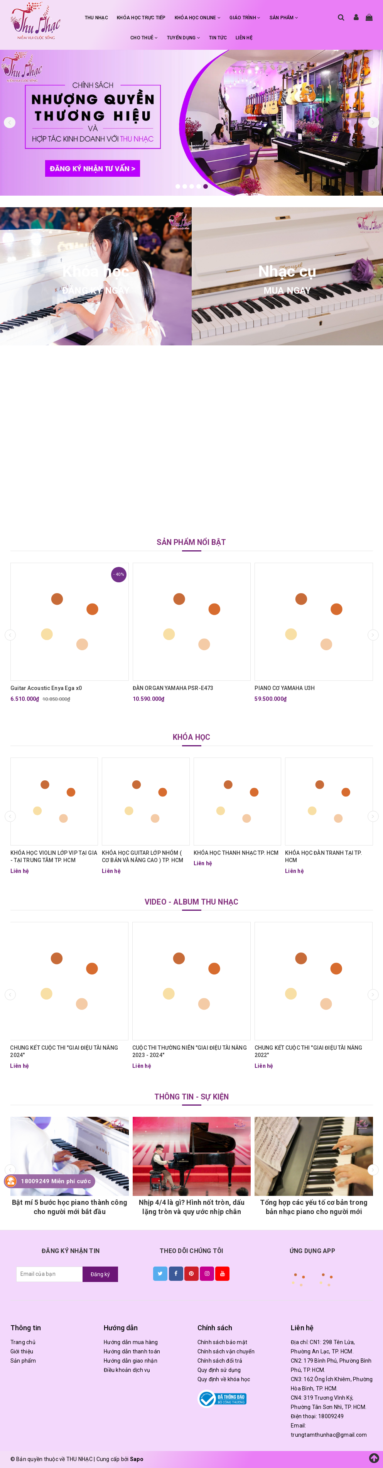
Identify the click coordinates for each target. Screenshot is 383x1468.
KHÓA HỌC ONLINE (198, 17)
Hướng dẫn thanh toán (132, 1351)
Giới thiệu (22, 1351)
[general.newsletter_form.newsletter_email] (49, 1274)
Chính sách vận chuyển (226, 1351)
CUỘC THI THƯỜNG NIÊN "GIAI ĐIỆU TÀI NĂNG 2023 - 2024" (189, 1052)
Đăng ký (100, 1274)
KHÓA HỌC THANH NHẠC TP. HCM (236, 853)
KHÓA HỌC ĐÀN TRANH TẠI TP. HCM (323, 857)
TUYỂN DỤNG (183, 38)
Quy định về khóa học (223, 1379)
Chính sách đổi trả (220, 1361)
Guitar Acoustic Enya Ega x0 (46, 688)
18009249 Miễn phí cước (56, 1181)
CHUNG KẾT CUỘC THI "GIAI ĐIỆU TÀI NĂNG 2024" (64, 1052)
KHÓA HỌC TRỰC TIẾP (141, 17)
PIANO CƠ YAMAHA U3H (285, 688)
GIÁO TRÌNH (244, 17)
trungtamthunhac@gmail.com (329, 1435)
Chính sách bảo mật (222, 1342)
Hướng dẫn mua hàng (131, 1342)
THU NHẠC (96, 17)
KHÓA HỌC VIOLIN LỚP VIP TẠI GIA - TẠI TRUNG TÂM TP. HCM (53, 857)
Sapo (136, 1459)
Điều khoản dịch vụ (127, 1370)
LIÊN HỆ (244, 38)
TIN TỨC (218, 38)
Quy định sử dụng (219, 1370)
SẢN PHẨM (284, 17)
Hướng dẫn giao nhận (130, 1361)
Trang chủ (22, 1342)
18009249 (331, 1416)
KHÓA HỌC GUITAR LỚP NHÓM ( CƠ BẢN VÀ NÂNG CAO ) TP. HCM (142, 857)
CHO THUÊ (144, 38)
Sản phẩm (23, 1361)
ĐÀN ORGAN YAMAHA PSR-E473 (173, 688)
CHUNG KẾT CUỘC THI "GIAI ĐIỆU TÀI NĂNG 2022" (308, 1052)
